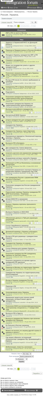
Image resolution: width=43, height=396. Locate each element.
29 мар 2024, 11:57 (31, 282)
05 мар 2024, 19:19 (32, 302)
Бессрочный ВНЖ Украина (16, 115)
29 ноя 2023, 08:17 (30, 348)
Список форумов (8, 11)
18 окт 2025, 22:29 (30, 83)
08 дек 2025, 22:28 (30, 56)
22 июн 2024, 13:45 (29, 244)
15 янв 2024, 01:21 (30, 315)
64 (39, 277)
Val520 (21, 100)
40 (41, 112)
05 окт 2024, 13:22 (32, 221)
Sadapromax (23, 93)
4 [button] (25, 26)
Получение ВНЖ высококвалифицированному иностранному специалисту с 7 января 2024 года (23, 307)
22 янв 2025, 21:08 (31, 180)
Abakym (21, 144)
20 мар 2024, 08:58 (30, 288)
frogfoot (21, 188)
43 (39, 228)
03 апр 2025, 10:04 (32, 149)
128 (41, 128)
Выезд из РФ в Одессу (14, 313)
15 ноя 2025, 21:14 (33, 61)
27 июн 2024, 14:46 (29, 239)
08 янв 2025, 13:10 (30, 188)
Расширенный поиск (35, 22)
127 (38, 128)
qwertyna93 (22, 221)
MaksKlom (22, 139)
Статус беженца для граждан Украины (20, 248)
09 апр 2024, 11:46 (30, 263)
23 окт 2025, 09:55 (28, 68)
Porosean (22, 154)
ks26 (20, 233)
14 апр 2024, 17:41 (29, 257)
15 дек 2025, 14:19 (29, 51)
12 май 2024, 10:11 (31, 250)
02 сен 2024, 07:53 (29, 227)
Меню (5, 7)
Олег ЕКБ (22, 166)
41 (35, 228)
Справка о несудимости (15, 60)
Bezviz (21, 56)
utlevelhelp (22, 173)
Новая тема (6, 22)
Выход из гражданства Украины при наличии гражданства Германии (23, 319)
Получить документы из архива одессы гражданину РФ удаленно (21, 261)
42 (37, 228)
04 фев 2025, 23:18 (32, 173)
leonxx (21, 45)
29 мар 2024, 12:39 (31, 276)
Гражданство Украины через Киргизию (20, 131)
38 (37, 112)
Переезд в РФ (11, 286)
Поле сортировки (21, 356)
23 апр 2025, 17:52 (30, 144)
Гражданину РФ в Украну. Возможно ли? (21, 87)
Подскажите (10, 92)
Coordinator (22, 213)
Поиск (32, 22)
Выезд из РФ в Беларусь (15, 143)
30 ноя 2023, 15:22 (31, 342)
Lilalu (20, 257)
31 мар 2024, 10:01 (30, 269)
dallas (21, 121)
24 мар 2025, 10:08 (34, 159)
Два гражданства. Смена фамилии (19, 148)
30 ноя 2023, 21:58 (30, 334)
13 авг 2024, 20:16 (29, 233)
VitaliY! (21, 263)
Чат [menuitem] (17, 7)
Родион (21, 195)
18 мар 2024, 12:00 (29, 293)
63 (37, 277)
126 (36, 128)
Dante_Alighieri (23, 159)
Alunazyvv (22, 149)
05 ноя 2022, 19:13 (30, 34)
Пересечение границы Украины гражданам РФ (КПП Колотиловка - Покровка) (23, 193)
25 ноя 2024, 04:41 (31, 200)
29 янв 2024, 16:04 (33, 311)
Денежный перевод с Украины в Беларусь (21, 231)
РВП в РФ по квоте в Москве (16, 33)
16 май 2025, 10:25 (31, 126)
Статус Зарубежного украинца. (17, 225)
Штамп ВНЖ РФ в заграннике (17, 199)
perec (21, 132)
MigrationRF (22, 311)
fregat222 (22, 126)
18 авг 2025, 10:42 (28, 110)
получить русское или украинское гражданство (23, 153)
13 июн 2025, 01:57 (32, 116)
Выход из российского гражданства (19, 109)
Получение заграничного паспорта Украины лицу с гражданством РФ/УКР (22, 74)
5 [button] (28, 26)
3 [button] (23, 26)
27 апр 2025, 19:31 (32, 139)
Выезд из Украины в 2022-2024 (17, 212)
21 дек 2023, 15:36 (29, 327)
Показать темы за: (21, 354)
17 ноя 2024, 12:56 (33, 213)
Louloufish (22, 302)
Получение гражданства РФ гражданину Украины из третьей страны (21, 254)
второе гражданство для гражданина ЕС (21, 120)
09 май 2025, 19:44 (29, 132)
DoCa (21, 51)
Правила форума (7, 18)
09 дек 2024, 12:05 (30, 195)
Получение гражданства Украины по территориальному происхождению (19, 97)
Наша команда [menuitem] (30, 390)
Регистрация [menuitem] (32, 7)
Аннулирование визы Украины (17, 292)
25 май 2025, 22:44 (29, 121)
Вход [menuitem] (40, 7)
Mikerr (21, 227)
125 (33, 128)
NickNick (21, 250)
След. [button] (34, 26)
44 (41, 228)
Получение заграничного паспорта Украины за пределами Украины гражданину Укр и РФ (23, 170)
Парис (21, 34)
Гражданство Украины (14, 125)
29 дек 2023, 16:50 (30, 321)
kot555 (21, 83)
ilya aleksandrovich (24, 76)
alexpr (21, 244)
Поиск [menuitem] (11, 7)
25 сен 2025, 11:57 (30, 107)
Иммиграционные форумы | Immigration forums (20, 11)
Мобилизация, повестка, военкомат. (19, 347)
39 (39, 112)
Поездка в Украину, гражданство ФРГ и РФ (22, 55)
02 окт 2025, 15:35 (33, 93)
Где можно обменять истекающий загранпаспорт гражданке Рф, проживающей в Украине (23, 339)
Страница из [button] (15, 26)
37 (35, 112)
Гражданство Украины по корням (18, 243)
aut (20, 68)
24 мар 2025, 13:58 (31, 154)
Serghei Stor (22, 61)
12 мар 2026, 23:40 (30, 45)
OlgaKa (21, 288)
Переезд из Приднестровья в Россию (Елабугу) (23, 50)
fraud (20, 293)
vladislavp (22, 116)
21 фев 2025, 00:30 (32, 166)
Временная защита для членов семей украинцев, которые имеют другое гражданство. (20, 299)
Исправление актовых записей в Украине (21, 158)
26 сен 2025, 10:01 (30, 100)
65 (41, 277)
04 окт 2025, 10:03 (30, 88)
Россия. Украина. (33, 11)
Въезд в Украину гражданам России (19, 280)
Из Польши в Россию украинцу (17, 325)
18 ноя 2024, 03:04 (30, 207)
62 (35, 277)
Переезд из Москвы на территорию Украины (22, 267)
